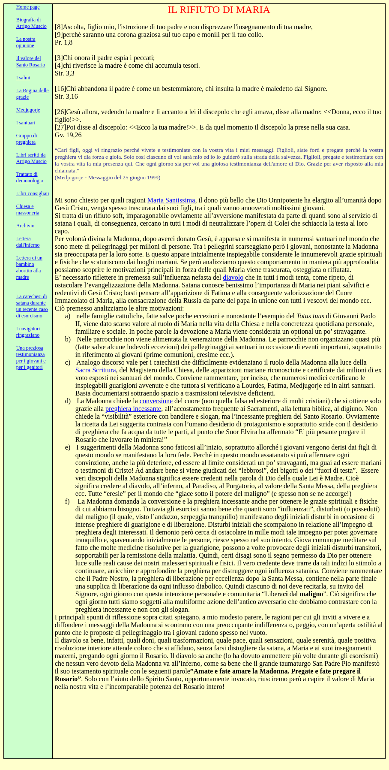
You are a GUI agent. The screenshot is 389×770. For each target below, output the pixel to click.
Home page (28, 7)
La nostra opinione (26, 42)
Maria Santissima (171, 200)
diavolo (233, 277)
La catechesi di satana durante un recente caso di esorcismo (32, 306)
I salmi (23, 78)
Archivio (25, 226)
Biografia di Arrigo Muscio (31, 23)
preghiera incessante (133, 408)
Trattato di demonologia (29, 177)
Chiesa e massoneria (27, 209)
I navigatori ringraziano (28, 332)
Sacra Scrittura (95, 370)
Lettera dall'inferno (28, 242)
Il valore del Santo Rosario (30, 61)
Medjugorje (28, 110)
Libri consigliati (32, 193)
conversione (156, 401)
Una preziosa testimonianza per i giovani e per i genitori (31, 357)
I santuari (26, 123)
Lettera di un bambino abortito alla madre (29, 267)
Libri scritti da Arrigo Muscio (31, 158)
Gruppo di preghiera (26, 139)
